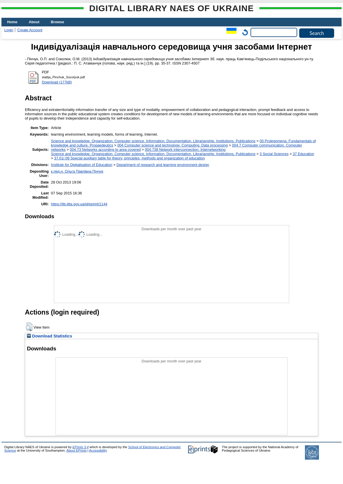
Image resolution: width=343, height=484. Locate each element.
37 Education (303, 154)
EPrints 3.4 (80, 447)
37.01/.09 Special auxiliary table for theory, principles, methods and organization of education (129, 158)
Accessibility (98, 450)
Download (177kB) (57, 82)
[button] (29, 327)
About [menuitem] (34, 22)
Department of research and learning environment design (163, 165)
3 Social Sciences (274, 154)
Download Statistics (49, 336)
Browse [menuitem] (57, 22)
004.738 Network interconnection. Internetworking (185, 149)
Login (8, 30)
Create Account (29, 30)
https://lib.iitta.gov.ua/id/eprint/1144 (79, 204)
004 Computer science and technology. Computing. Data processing (172, 145)
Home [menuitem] (12, 22)
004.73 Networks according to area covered (105, 149)
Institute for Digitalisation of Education (81, 165)
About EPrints (76, 450)
